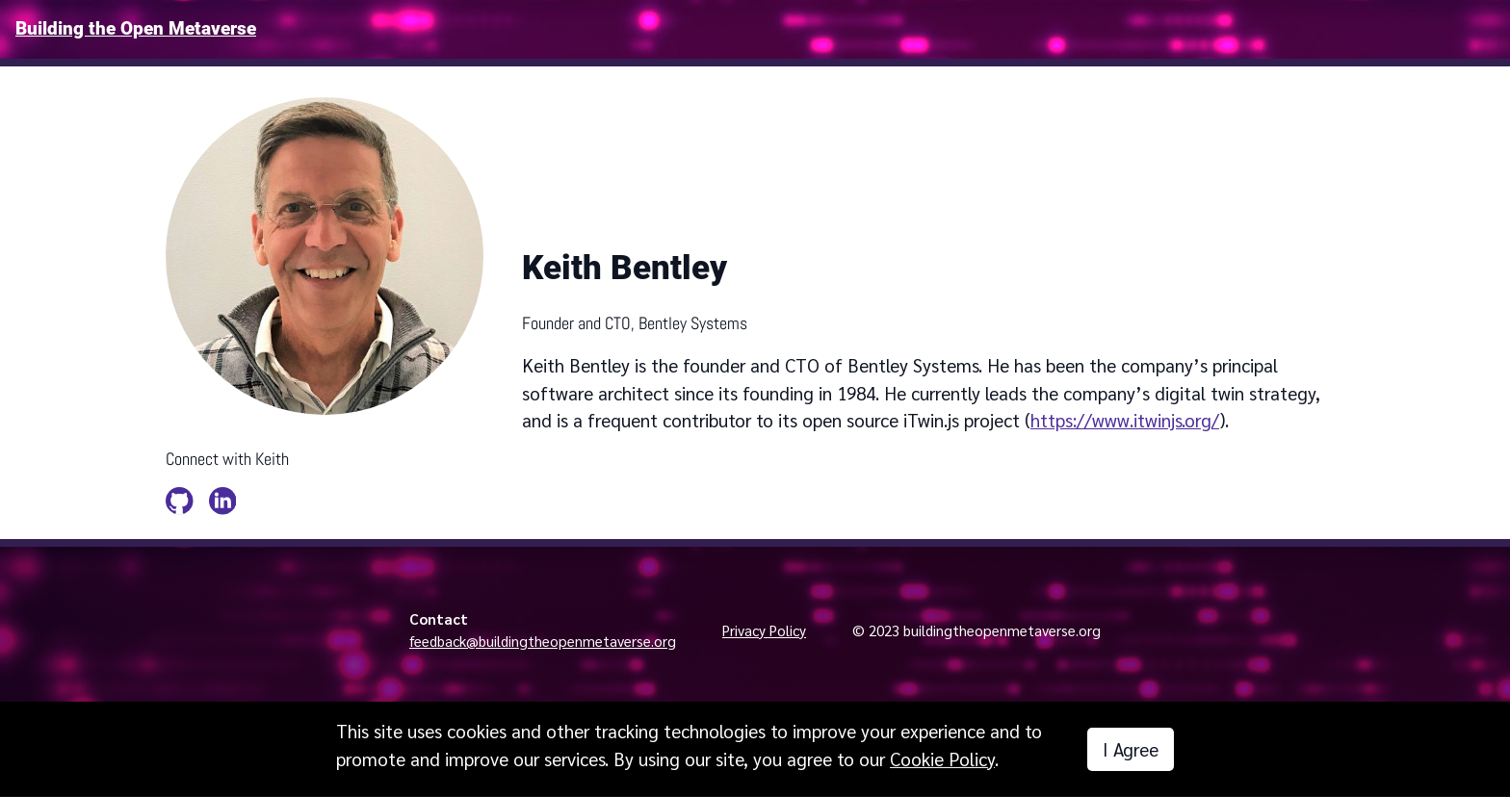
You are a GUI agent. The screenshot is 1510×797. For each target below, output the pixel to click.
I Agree (1131, 748)
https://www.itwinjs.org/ (1124, 419)
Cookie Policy (942, 758)
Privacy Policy (764, 630)
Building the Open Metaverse (135, 28)
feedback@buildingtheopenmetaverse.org (542, 641)
